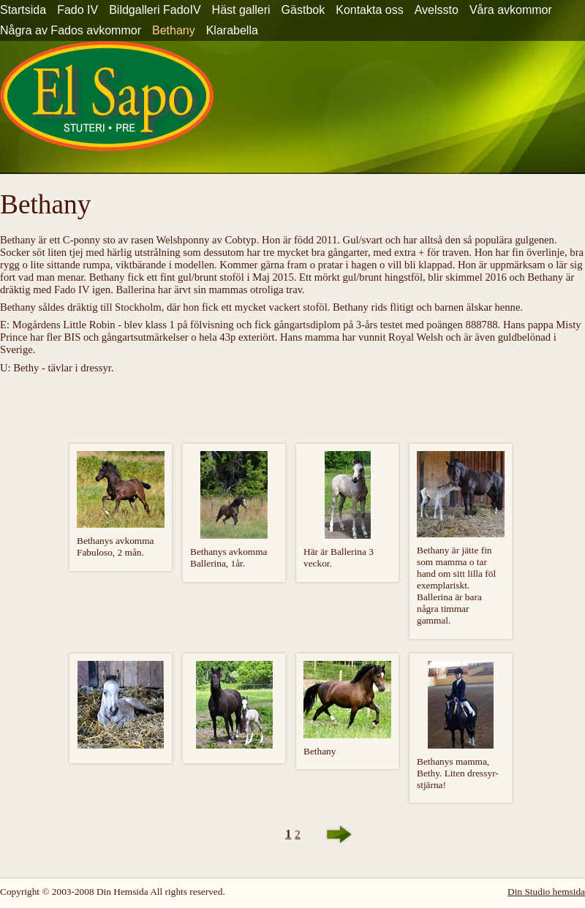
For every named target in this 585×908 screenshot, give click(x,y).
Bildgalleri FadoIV (154, 10)
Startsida (23, 10)
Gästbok (303, 10)
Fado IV (77, 10)
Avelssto (436, 10)
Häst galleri (241, 10)
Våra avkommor (510, 10)
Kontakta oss (370, 10)
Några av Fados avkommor (70, 30)
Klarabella (232, 30)
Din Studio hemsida (546, 891)
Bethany (173, 30)
